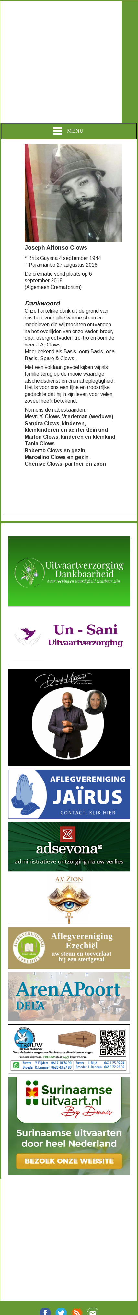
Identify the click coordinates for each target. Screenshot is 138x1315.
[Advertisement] (61, 62)
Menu (68, 131)
